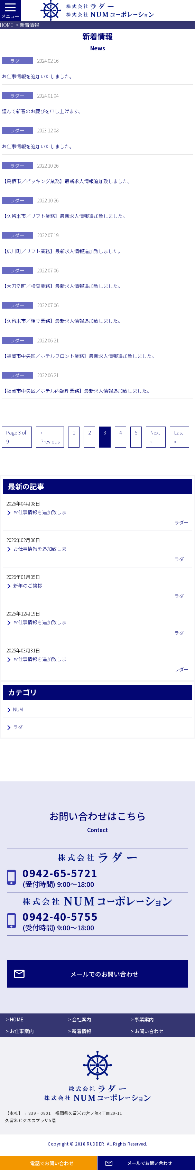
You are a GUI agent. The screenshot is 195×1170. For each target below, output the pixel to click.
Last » (178, 436)
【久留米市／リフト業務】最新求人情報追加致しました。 (65, 215)
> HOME (15, 1019)
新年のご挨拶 (27, 585)
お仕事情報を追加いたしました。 (38, 76)
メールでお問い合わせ (149, 1163)
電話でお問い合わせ (52, 1163)
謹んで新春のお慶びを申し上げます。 (42, 111)
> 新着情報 (79, 1031)
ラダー (20, 726)
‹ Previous (49, 436)
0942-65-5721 (60, 872)
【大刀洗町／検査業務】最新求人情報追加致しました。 (62, 285)
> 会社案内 (79, 1019)
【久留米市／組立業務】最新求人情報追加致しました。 (62, 320)
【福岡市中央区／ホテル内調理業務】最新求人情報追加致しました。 (77, 390)
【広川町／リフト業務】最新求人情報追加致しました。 (62, 251)
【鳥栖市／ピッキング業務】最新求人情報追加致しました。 (67, 181)
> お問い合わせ (147, 1031)
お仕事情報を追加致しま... (41, 512)
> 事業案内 (142, 1019)
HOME (6, 24)
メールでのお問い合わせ (104, 973)
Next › (155, 436)
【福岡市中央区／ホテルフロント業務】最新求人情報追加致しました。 (79, 355)
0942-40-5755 (60, 916)
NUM (18, 709)
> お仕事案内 (20, 1031)
